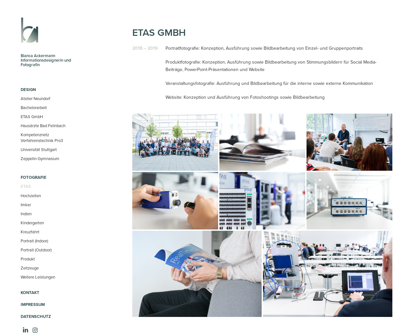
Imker (26, 205)
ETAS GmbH (32, 116)
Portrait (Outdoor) (36, 250)
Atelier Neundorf (35, 98)
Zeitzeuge (30, 268)
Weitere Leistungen (38, 277)
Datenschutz (36, 316)
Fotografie (33, 177)
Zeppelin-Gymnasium (40, 158)
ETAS (26, 186)
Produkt (28, 259)
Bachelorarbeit (34, 107)
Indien (26, 214)
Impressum (33, 304)
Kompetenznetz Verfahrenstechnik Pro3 (42, 137)
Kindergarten (32, 223)
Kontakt (30, 292)
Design (28, 89)
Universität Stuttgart (39, 149)
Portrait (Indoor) (34, 241)
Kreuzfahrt (30, 232)
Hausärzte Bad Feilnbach (43, 125)
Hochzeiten (31, 195)
